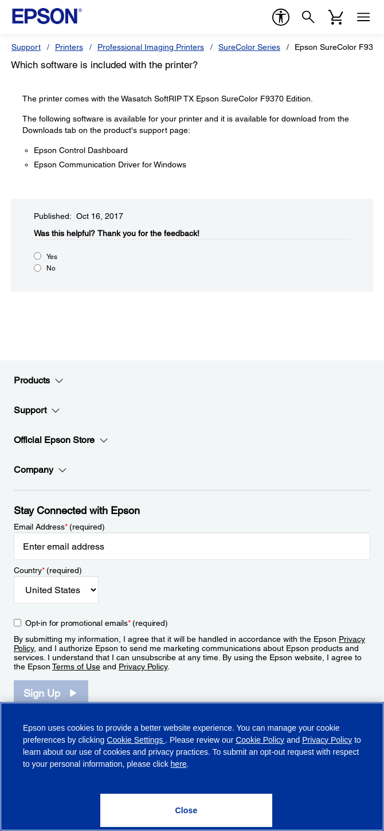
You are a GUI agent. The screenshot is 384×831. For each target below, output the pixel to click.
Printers (69, 47)
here (179, 764)
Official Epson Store (61, 440)
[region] (192, 766)
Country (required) (48, 570)
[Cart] (336, 17)
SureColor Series (249, 47)
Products (39, 380)
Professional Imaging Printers (150, 47)
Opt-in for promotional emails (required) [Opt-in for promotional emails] (96, 623)
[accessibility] (281, 17)
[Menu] (363, 17)
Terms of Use (76, 666)
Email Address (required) (59, 526)
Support (26, 47)
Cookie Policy (260, 739)
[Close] (186, 810)
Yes (51, 257)
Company (40, 470)
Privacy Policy (143, 666)
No (51, 268)
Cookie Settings (136, 739)
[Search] (308, 17)
